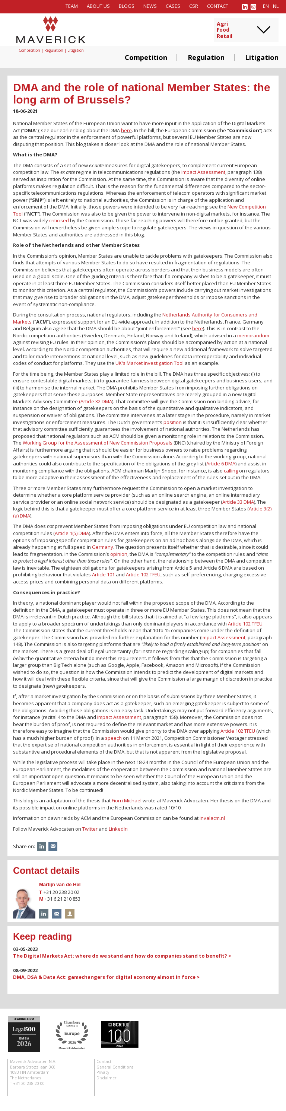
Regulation (206, 57)
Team (72, 6)
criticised (59, 220)
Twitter (90, 828)
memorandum (253, 335)
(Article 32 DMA (95, 401)
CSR (193, 6)
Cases (173, 6)
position (172, 422)
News (150, 6)
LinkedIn (118, 828)
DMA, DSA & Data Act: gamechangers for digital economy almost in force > (106, 977)
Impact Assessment (203, 172)
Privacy (102, 1072)
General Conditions (114, 1067)
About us (98, 6)
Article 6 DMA (220, 463)
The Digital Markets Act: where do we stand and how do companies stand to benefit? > (122, 955)
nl (276, 6)
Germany (102, 547)
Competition (146, 57)
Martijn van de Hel (59, 884)
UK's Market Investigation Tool (149, 363)
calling (231, 470)
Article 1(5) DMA (72, 533)
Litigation (262, 57)
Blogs (126, 6)
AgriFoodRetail (224, 30)
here (126, 130)
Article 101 (103, 574)
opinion (118, 554)
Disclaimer (106, 1077)
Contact (217, 6)
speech (113, 738)
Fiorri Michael (127, 800)
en (266, 6)
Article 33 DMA (238, 502)
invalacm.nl (212, 818)
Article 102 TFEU (143, 574)
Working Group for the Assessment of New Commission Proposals (97, 442)
